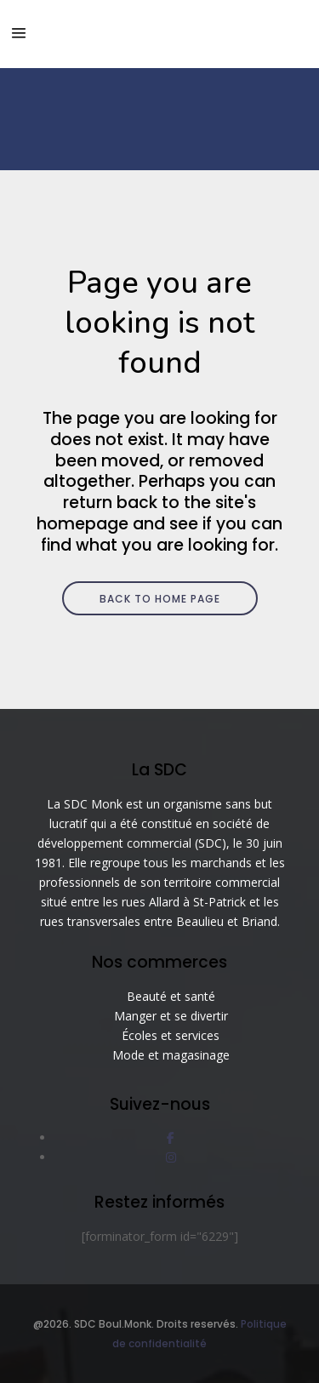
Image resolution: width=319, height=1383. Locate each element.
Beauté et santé (171, 996)
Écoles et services (170, 1035)
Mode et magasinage (171, 1055)
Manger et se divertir (171, 1016)
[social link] (170, 1137)
